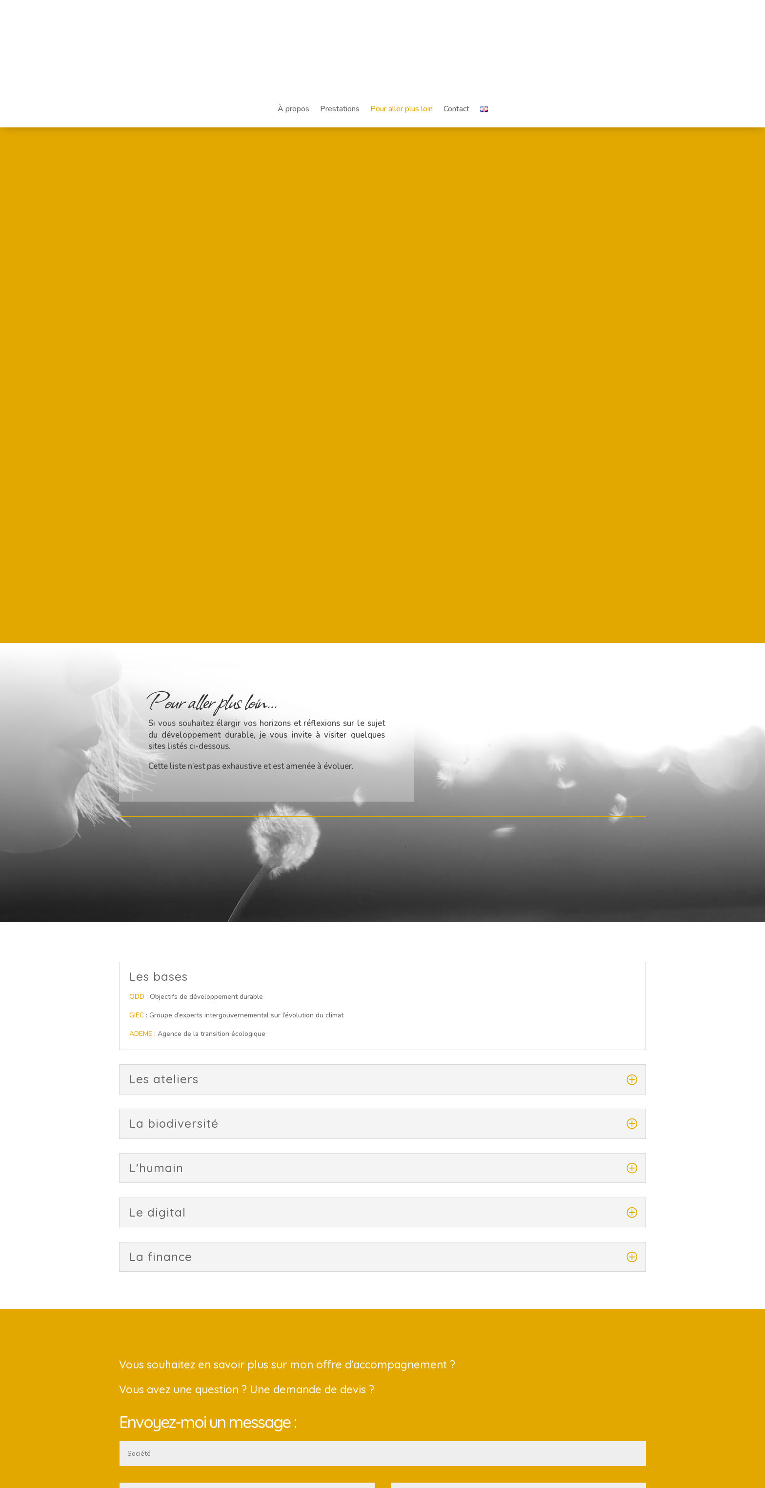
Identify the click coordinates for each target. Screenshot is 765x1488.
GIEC (136, 500)
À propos (293, 108)
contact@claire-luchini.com (160, 1322)
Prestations (340, 108)
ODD (136, 481)
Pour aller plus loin (401, 108)
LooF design (254, 1474)
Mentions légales (382, 1309)
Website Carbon (415, 1402)
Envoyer (615, 1171)
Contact (456, 108)
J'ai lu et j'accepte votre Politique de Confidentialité (209, 1145)
